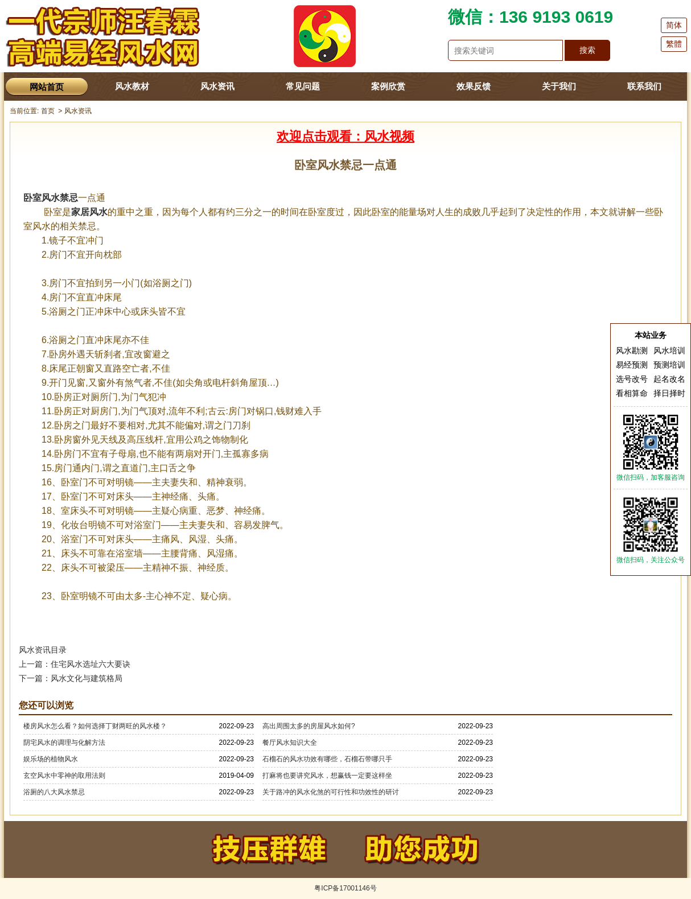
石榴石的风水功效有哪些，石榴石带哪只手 (327, 759)
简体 (674, 25)
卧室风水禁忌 (50, 198)
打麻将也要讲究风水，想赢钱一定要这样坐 (327, 776)
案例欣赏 (388, 86)
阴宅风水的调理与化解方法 (64, 743)
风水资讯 (217, 86)
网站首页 (47, 87)
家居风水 (89, 212)
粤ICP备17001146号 (345, 888)
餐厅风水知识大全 (289, 743)
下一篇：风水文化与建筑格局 (70, 678)
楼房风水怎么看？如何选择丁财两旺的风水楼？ (95, 726)
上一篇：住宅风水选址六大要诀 (74, 664)
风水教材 (132, 86)
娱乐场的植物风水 (50, 759)
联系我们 (644, 86)
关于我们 (559, 86)
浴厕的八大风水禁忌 (54, 792)
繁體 (674, 43)
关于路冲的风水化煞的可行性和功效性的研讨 (330, 792)
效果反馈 (473, 86)
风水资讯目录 (43, 649)
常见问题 (303, 86)
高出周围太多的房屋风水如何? (308, 726)
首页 (48, 111)
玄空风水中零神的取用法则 (64, 776)
